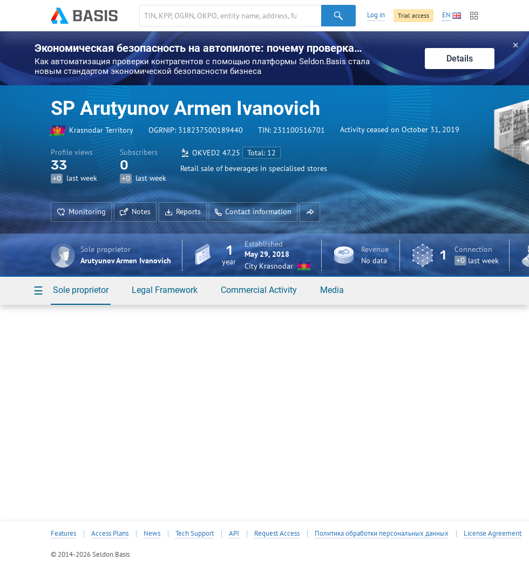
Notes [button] (135, 211)
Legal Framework (165, 290)
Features (63, 533)
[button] (310, 212)
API (234, 533)
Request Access (277, 533)
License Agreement (492, 533)
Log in (376, 14)
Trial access (413, 15)
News (152, 533)
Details (459, 58)
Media (332, 290)
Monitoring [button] (81, 211)
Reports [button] (183, 211)
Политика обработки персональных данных (382, 533)
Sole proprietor (80, 290)
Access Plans (109, 533)
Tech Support (194, 533)
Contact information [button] (253, 211)
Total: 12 (261, 153)
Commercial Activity (259, 290)
